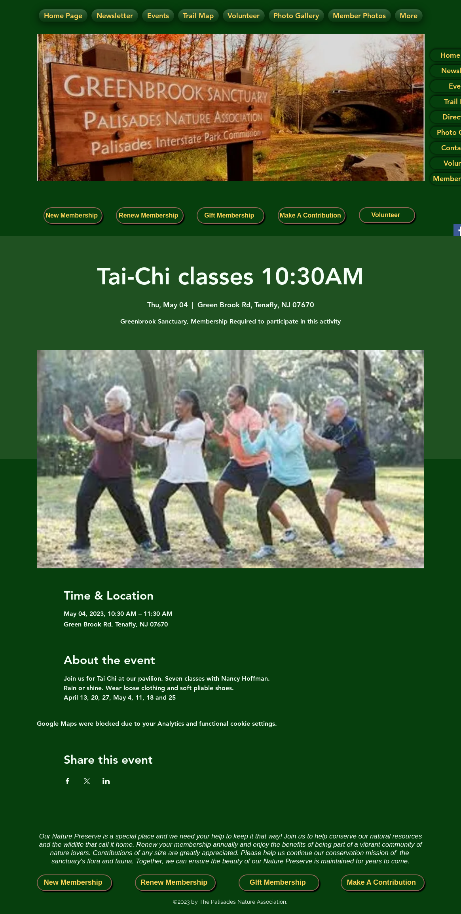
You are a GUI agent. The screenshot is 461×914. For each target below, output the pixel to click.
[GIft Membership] (230, 215)
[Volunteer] (387, 215)
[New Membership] (73, 215)
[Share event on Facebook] (67, 781)
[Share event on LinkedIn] (106, 781)
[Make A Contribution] (311, 215)
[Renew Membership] (150, 215)
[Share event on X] (87, 781)
